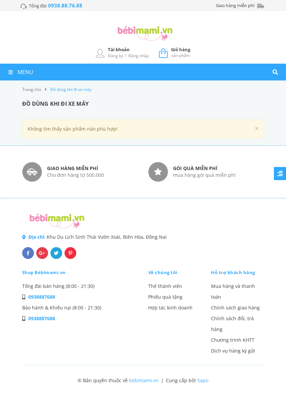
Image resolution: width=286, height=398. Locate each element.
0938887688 (41, 297)
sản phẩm (180, 52)
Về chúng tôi (162, 272)
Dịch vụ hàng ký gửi (233, 350)
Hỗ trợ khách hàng (233, 272)
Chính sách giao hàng (235, 307)
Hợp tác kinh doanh (170, 307)
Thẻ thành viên (165, 286)
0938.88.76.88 (65, 5)
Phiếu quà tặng (165, 297)
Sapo (202, 380)
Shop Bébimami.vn (44, 272)
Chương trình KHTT (232, 340)
